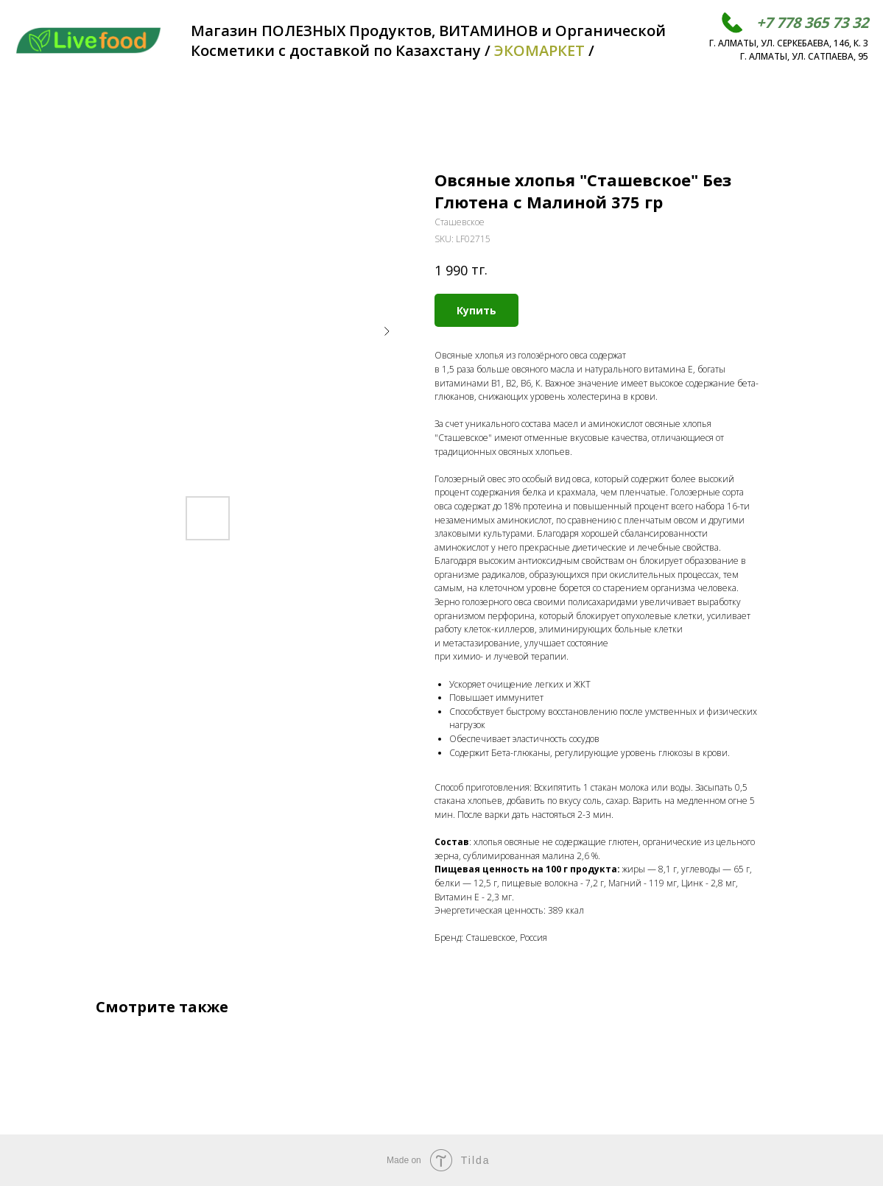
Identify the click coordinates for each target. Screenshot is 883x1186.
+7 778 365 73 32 (812, 22)
